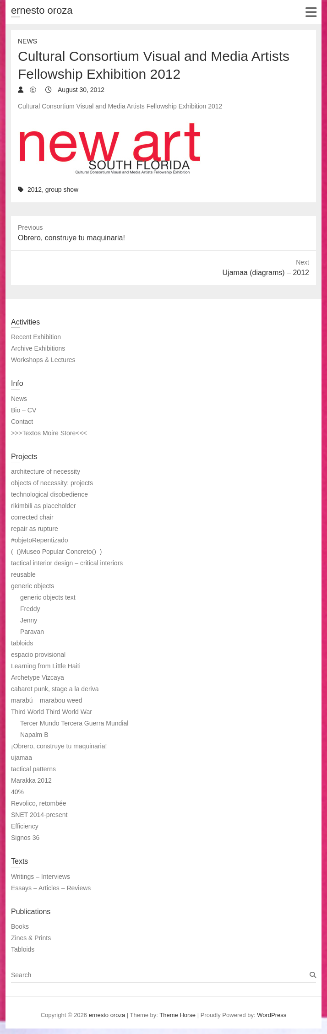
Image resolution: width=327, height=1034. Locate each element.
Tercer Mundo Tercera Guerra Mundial (74, 723)
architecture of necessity (45, 471)
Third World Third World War (51, 711)
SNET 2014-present (39, 814)
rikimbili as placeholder (43, 505)
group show (61, 189)
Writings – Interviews (40, 876)
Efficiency (24, 826)
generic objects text (48, 597)
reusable (23, 574)
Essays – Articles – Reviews (51, 888)
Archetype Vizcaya (37, 677)
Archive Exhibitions (38, 348)
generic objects (32, 586)
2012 (34, 189)
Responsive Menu (310, 12)
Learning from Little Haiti (46, 666)
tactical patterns (33, 769)
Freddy (30, 608)
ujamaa (21, 757)
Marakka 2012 (31, 780)
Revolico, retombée (38, 803)
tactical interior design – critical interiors (67, 563)
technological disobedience (49, 494)
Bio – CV (23, 410)
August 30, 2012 (80, 89)
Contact (22, 421)
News (27, 41)
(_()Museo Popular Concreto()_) (56, 551)
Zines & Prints (31, 938)
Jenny (28, 620)
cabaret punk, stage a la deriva (54, 689)
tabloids (22, 643)
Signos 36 (25, 837)
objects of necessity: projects (52, 483)
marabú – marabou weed (46, 700)
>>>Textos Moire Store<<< (49, 433)
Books (20, 926)
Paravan (32, 631)
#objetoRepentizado (39, 540)
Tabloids (22, 949)
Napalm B (34, 734)
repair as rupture (34, 528)
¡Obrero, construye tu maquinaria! (59, 746)
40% (17, 792)
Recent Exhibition (36, 337)
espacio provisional (38, 654)
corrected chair (32, 517)
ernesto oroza (42, 10)
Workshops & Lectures (43, 359)
